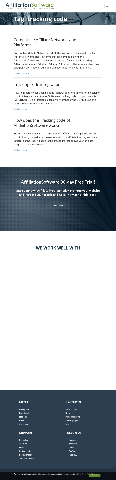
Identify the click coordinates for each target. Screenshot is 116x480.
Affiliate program (72, 420)
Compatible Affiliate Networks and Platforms (45, 42)
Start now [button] (58, 205)
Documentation (25, 455)
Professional (71, 409)
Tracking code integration (37, 84)
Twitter (70, 447)
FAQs (21, 447)
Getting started (25, 451)
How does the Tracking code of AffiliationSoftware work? (42, 123)
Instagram (71, 444)
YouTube (70, 451)
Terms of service (26, 458)
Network (69, 413)
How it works (25, 413)
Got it (94, 475)
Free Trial (23, 417)
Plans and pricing (72, 417)
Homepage (24, 409)
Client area (23, 424)
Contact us (23, 440)
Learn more (80, 474)
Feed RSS (71, 455)
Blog (67, 424)
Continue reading (21, 73)
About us (23, 444)
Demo (21, 420)
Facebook (71, 440)
